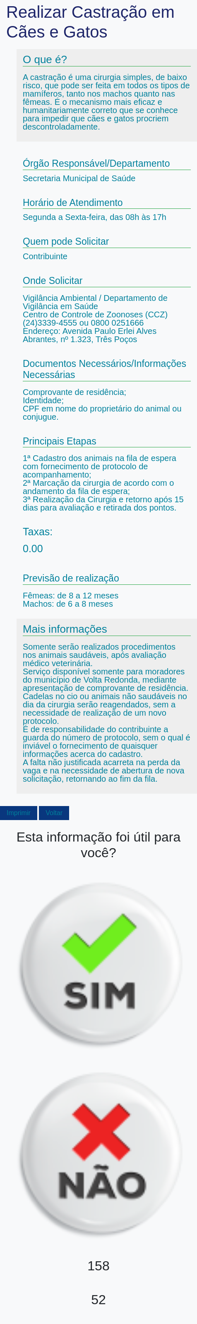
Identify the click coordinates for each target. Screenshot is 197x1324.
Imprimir (19, 812)
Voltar (54, 812)
